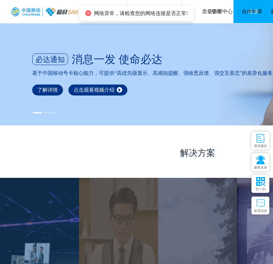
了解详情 (47, 89)
